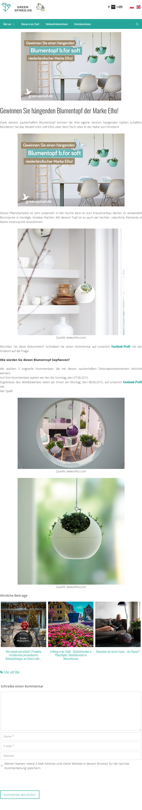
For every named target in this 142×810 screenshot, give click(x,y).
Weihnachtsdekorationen (57, 24)
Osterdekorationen (82, 24)
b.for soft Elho (11, 672)
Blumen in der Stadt (30, 24)
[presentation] (26, 781)
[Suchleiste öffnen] (137, 24)
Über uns (10, 24)
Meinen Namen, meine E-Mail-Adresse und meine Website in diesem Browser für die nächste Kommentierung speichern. (66, 766)
